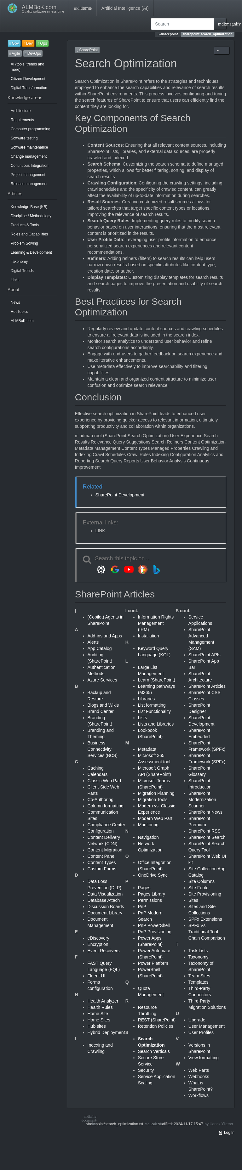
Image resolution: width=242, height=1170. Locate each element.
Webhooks (198, 1076)
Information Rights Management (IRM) (156, 623)
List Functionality (154, 711)
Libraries (146, 698)
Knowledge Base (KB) (29, 207)
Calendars (98, 774)
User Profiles (201, 1032)
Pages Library (151, 893)
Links (15, 280)
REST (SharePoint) (157, 1019)
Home (82, 8)
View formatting (203, 1057)
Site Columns (201, 881)
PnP (142, 906)
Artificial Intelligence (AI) (125, 8)
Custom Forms (102, 868)
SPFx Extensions (205, 919)
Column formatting (106, 805)
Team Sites (199, 975)
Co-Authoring (101, 799)
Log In (226, 1132)
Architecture (21, 111)
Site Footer (199, 887)
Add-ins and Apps (105, 635)
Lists (142, 717)
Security (146, 1070)
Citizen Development (28, 78)
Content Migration (105, 849)
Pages (144, 887)
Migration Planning (156, 793)
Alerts (93, 642)
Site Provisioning (204, 893)
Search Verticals (154, 1051)
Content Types (102, 862)
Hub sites (97, 1026)
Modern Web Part (155, 818)
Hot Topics (19, 311)
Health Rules (100, 1007)
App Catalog (100, 648)
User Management (206, 1026)
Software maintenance (29, 147)
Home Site (98, 1013)
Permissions (150, 900)
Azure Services (102, 679)
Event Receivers (104, 950)
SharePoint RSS (204, 831)
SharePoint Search (207, 837)
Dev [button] (28, 43)
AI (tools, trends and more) (27, 67)
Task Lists (198, 950)
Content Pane (101, 856)
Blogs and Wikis (103, 705)
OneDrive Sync (153, 875)
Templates (198, 982)
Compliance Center (106, 824)
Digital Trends (22, 270)
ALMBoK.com (22, 321)
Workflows (198, 1095)
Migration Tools (153, 799)
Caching (96, 768)
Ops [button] (42, 43)
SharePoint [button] (87, 50)
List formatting (152, 705)
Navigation (148, 837)
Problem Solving (24, 243)
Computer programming (30, 129)
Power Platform (153, 963)
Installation (148, 635)
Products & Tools (25, 225)
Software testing (24, 138)
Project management (28, 174)
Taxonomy (19, 261)
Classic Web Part (104, 780)
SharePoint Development (120, 494)
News (15, 302)
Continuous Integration (30, 165)
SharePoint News (205, 812)
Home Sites (99, 1019)
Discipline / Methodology (31, 216)
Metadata (147, 749)
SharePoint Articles (207, 686)
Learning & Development (31, 252)
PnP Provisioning (154, 931)
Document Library (105, 912)
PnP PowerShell (154, 925)
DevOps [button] (33, 53)
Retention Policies (155, 1026)
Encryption (98, 944)
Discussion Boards (106, 906)
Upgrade (196, 1019)
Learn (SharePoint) (156, 679)
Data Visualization (105, 893)
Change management (29, 156)
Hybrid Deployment (106, 1032)
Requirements (22, 120)
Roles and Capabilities (29, 234)
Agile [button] (14, 53)
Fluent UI (97, 975)
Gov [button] (14, 43)
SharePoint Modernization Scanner (202, 799)
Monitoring (148, 824)
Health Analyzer (103, 1000)
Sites (193, 900)
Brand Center (101, 711)
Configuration (101, 831)
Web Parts (198, 1070)
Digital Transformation (29, 88)
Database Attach (104, 900)
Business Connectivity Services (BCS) (103, 749)
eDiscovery (98, 938)
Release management (29, 184)
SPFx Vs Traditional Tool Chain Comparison (206, 932)
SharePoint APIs (204, 654)
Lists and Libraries (156, 723)
